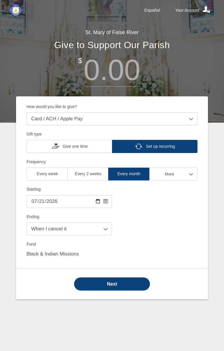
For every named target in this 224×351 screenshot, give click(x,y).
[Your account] (193, 10)
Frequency (36, 161)
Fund (31, 244)
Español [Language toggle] (152, 10)
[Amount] (112, 70)
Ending (33, 216)
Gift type (34, 134)
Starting (34, 189)
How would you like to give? (52, 106)
